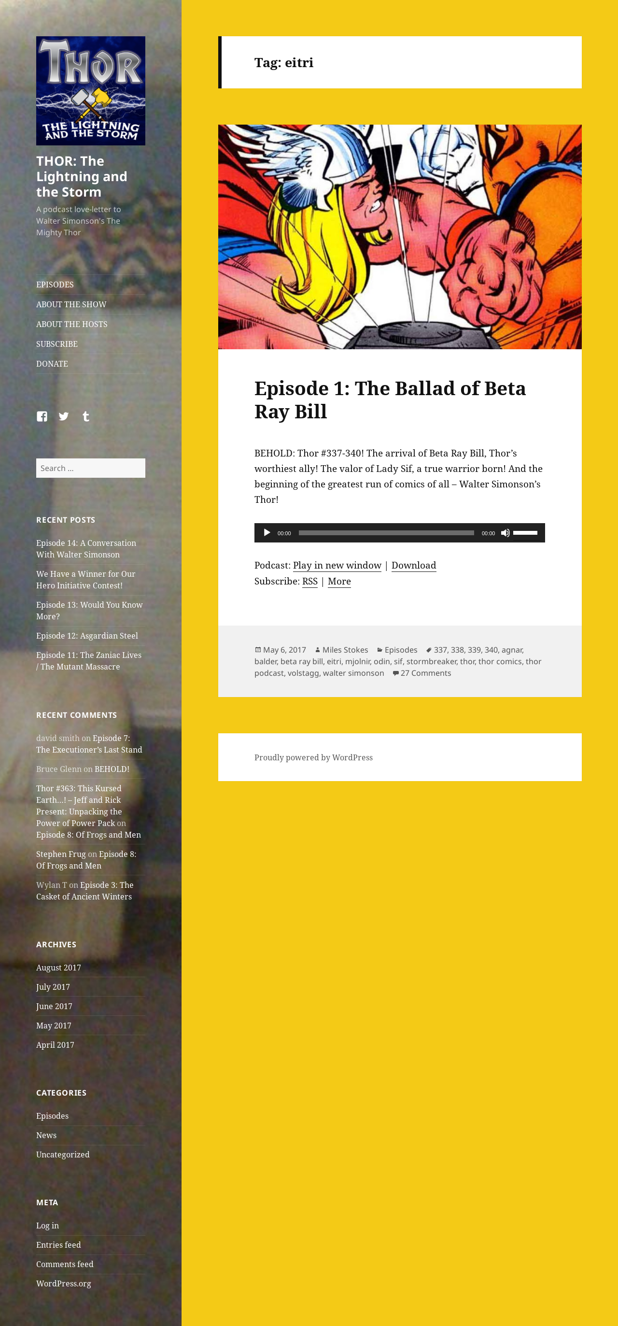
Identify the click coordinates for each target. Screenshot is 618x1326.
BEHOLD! (112, 769)
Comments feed (65, 1264)
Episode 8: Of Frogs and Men (88, 834)
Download (414, 565)
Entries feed (58, 1245)
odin (382, 661)
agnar (512, 649)
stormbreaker (431, 661)
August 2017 (58, 967)
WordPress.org (63, 1283)
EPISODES (55, 284)
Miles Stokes (345, 649)
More (339, 581)
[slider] (386, 532)
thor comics (500, 661)
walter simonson (353, 673)
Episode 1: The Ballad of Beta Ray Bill (390, 399)
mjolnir (357, 661)
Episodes (52, 1116)
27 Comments (426, 673)
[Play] (267, 533)
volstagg (303, 673)
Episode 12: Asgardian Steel (87, 635)
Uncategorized (63, 1154)
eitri (334, 661)
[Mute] (505, 533)
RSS (310, 581)
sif (398, 661)
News (46, 1135)
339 (474, 649)
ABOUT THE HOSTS (72, 324)
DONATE (52, 363)
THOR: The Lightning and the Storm (81, 176)
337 (440, 649)
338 (457, 649)
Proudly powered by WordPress (313, 757)
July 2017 (53, 987)
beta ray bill (302, 661)
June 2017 (54, 1006)
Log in (47, 1225)
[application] (399, 532)
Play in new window (337, 565)
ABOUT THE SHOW (71, 304)
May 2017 (53, 1025)
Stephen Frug (61, 854)
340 (491, 649)
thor (467, 661)
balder (265, 661)
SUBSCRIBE (57, 344)
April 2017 (55, 1045)
